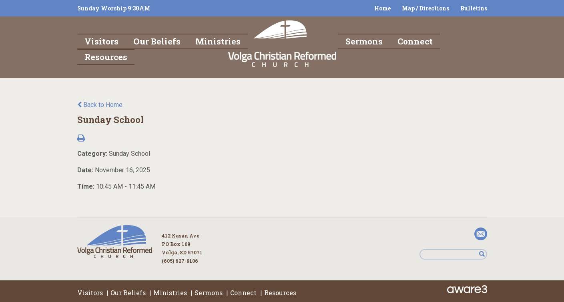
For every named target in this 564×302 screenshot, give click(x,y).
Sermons (209, 292)
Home (382, 8)
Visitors (90, 292)
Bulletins (473, 8)
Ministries (170, 292)
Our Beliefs (128, 292)
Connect (243, 292)
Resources (280, 292)
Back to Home (99, 105)
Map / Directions (425, 8)
